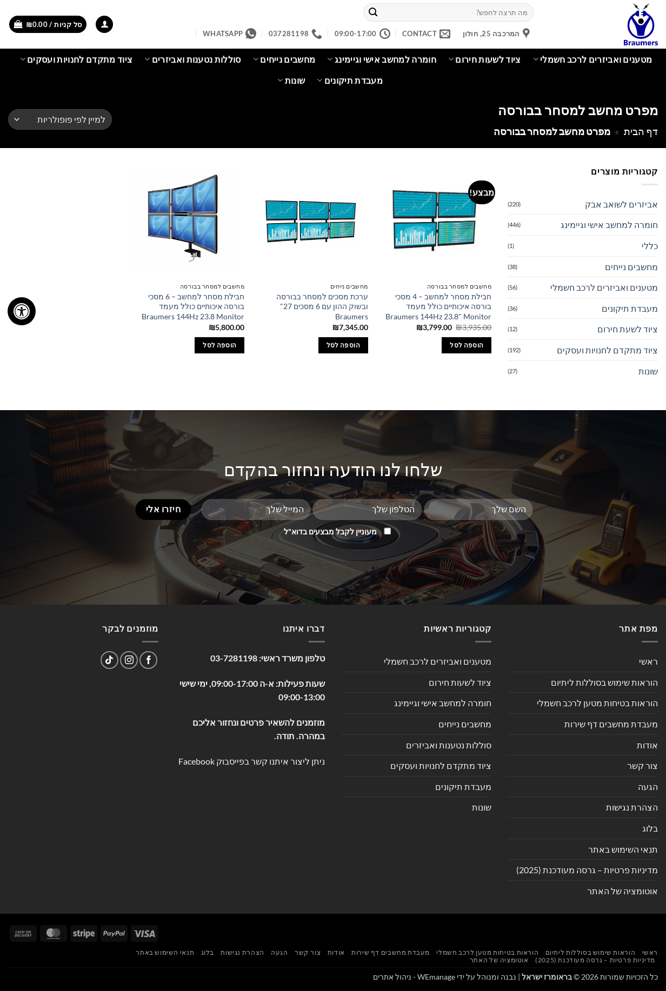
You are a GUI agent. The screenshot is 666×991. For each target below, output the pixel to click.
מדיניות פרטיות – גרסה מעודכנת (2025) (587, 870)
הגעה (648, 786)
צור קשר (642, 765)
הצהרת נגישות (632, 807)
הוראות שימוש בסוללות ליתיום (604, 682)
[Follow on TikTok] (109, 660)
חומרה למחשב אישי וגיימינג (381, 59)
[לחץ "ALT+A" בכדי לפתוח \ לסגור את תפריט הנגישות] (22, 311)
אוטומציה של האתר (622, 891)
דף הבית (641, 131)
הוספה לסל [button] (466, 345)
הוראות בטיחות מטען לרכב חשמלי (597, 703)
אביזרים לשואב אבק (621, 204)
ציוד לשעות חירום (484, 59)
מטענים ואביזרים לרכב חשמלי (592, 59)
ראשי (648, 661)
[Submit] (373, 12)
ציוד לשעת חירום (627, 329)
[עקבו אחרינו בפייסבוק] (148, 660)
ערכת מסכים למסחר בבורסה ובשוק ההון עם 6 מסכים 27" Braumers (322, 306)
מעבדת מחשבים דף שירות (611, 724)
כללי (650, 245)
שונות (291, 80)
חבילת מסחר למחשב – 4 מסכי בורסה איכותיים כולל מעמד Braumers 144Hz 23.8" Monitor (438, 306)
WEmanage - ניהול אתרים (414, 976)
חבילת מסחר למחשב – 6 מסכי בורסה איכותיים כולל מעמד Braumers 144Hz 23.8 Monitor (193, 306)
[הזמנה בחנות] (60, 119)
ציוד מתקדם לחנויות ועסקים (76, 59)
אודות (647, 745)
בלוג (650, 828)
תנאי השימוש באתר (623, 849)
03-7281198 (233, 658)
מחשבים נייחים (284, 59)
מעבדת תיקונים (350, 80)
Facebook (196, 761)
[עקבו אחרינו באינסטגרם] (129, 660)
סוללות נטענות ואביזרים (192, 59)
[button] (104, 25)
